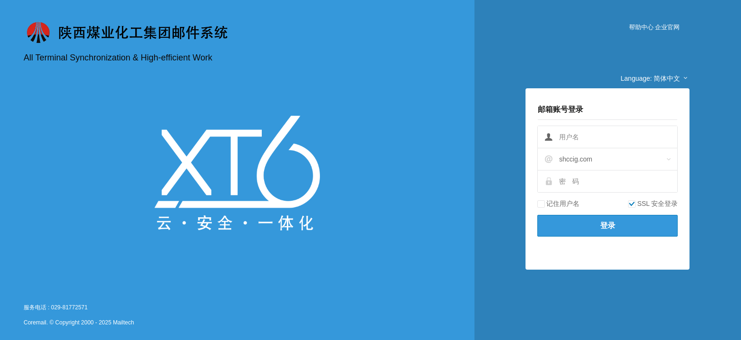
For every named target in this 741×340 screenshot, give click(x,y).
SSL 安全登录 (653, 203)
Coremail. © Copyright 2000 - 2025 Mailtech (79, 322)
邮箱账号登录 (560, 109)
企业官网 (667, 27)
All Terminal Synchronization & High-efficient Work (118, 57)
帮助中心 (641, 27)
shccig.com (575, 159)
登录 (607, 225)
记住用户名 (558, 203)
